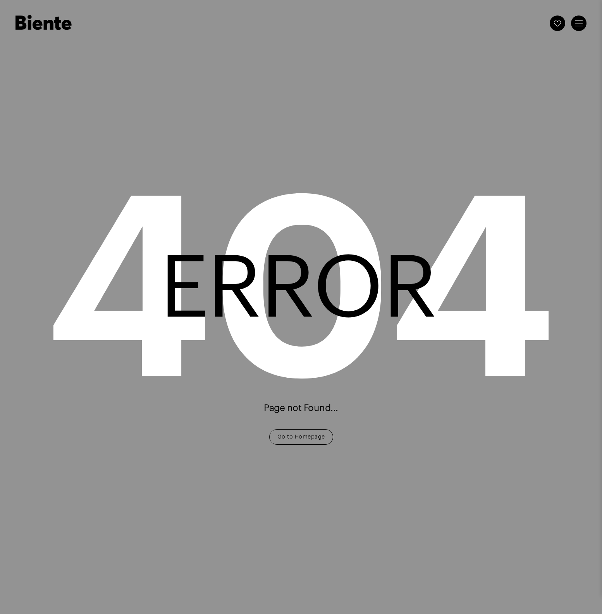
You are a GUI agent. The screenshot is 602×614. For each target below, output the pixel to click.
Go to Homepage (301, 437)
